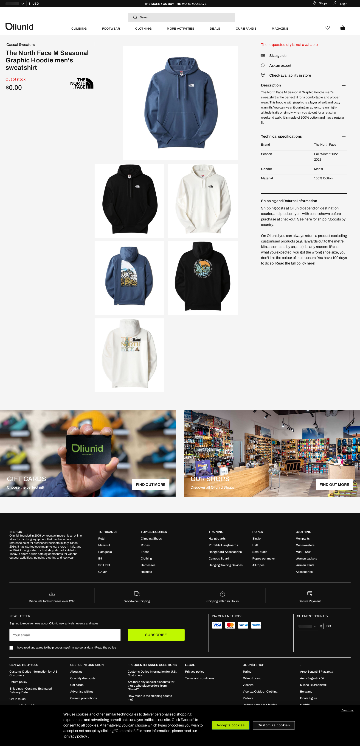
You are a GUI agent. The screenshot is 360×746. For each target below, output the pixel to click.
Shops (323, 3)
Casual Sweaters (20, 45)
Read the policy (105, 647)
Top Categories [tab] (154, 532)
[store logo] (35, 26)
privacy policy (75, 736)
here (308, 219)
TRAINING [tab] (216, 532)
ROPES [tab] (257, 532)
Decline (347, 710)
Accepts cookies (231, 725)
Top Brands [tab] (108, 532)
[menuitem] (79, 30)
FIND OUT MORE (151, 485)
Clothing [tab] (303, 532)
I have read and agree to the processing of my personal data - (66, 647)
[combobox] (181, 17)
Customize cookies (274, 725)
